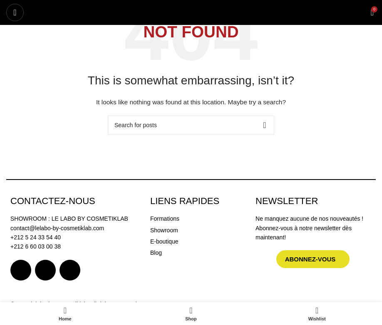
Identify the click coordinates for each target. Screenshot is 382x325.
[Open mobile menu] (15, 12)
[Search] (191, 125)
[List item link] (198, 218)
